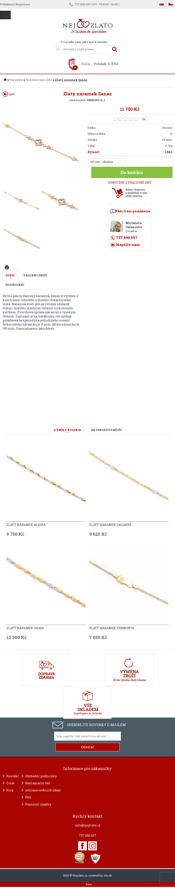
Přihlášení (6, 4)
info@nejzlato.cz (87, 825)
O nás (10, 783)
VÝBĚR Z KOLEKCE (67, 430)
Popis (10, 275)
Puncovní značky (38, 804)
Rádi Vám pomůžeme (132, 211)
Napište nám (128, 244)
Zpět (9, 94)
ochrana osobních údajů (43, 790)
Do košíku (131, 172)
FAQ (28, 797)
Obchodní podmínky (41, 776)
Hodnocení (14, 285)
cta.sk (108, 875)
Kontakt (12, 776)
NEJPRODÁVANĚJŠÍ (106, 430)
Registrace (22, 4)
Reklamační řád (37, 783)
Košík (85, 64)
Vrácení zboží (35, 275)
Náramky (16, 80)
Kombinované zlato (39, 80)
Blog (9, 790)
